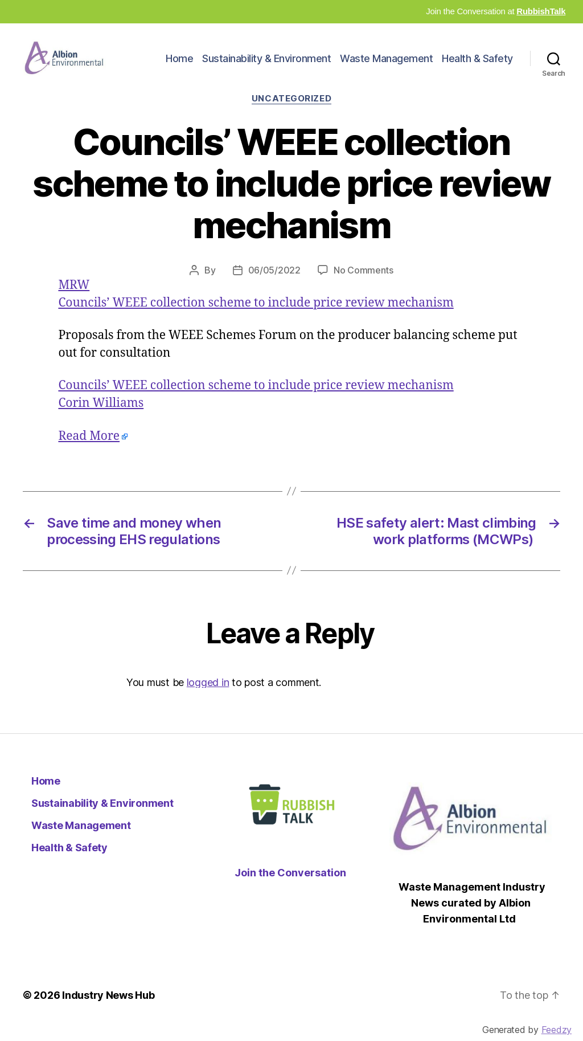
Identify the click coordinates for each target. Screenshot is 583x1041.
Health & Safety (477, 65)
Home (179, 65)
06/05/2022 (274, 283)
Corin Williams (100, 416)
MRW (73, 298)
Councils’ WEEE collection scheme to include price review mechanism (255, 316)
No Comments (363, 283)
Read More (89, 449)
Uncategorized (291, 112)
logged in (208, 695)
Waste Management (386, 65)
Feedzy (556, 1029)
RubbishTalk (540, 11)
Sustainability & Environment (266, 65)
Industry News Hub (108, 1009)
